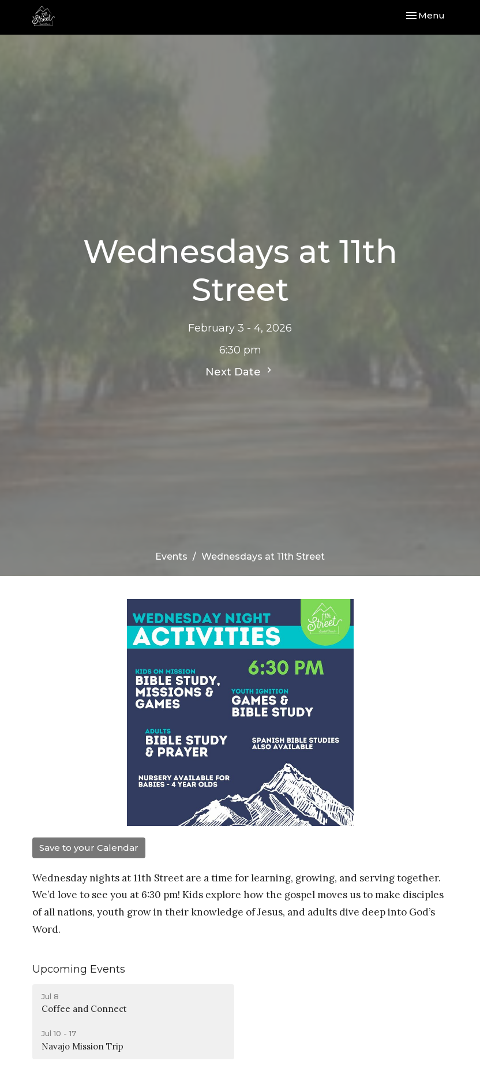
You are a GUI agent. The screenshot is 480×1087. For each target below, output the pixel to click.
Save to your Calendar (88, 847)
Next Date (240, 371)
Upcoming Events (78, 969)
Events (171, 556)
